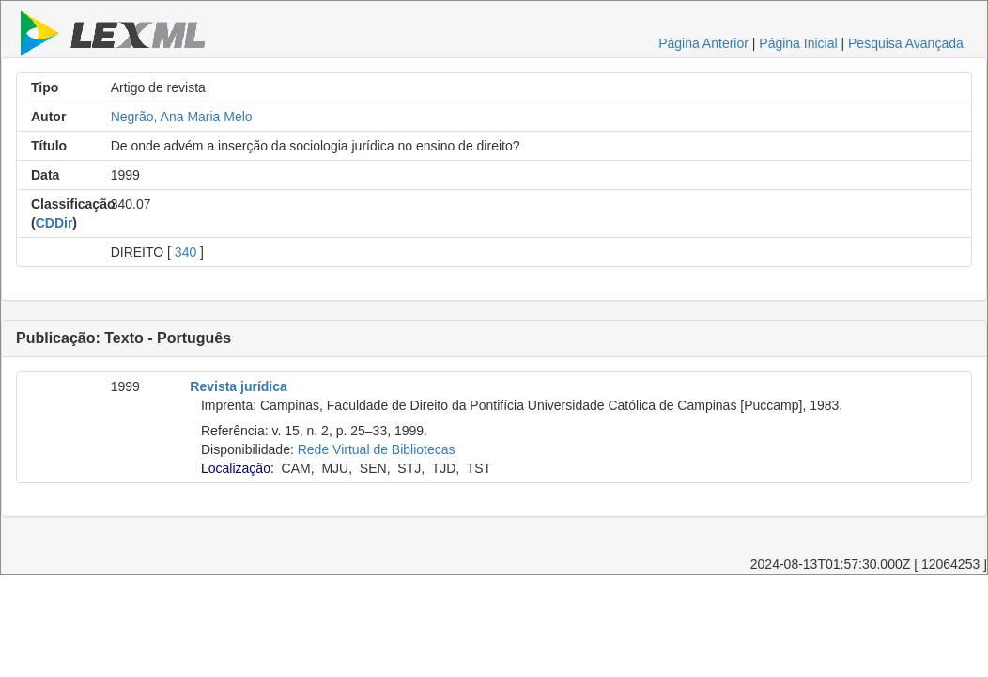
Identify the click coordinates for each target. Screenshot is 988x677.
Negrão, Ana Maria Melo (182, 116)
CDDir (54, 222)
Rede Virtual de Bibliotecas (376, 449)
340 (185, 252)
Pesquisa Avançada (906, 43)
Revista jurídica (238, 386)
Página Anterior (703, 43)
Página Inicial (798, 43)
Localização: (237, 468)
